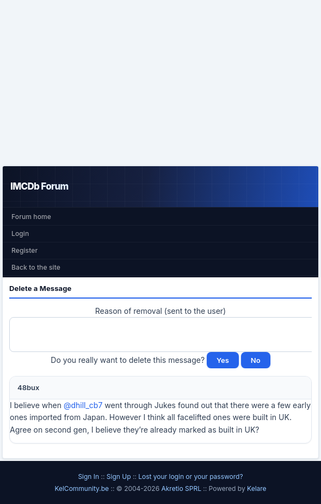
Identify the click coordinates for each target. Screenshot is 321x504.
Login (20, 233)
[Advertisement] (160, 83)
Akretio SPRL (182, 488)
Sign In (88, 476)
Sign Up (119, 476)
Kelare (257, 488)
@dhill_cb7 (83, 405)
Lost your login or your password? (190, 476)
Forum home (31, 216)
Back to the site (35, 267)
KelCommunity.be (82, 488)
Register (24, 250)
